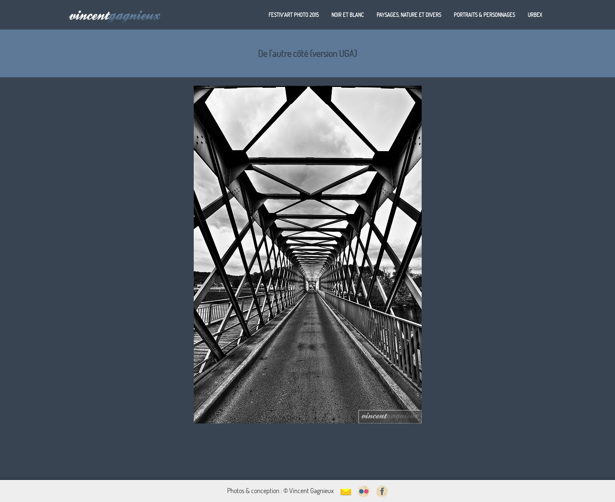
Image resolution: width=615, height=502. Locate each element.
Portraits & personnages (484, 14)
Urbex (535, 14)
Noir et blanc (347, 14)
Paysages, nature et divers (409, 14)
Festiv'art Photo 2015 (293, 14)
